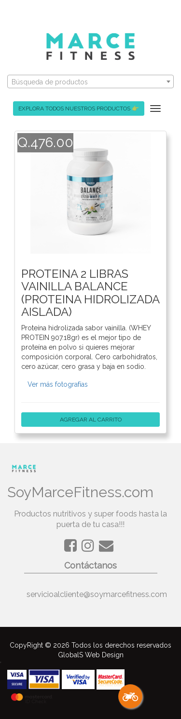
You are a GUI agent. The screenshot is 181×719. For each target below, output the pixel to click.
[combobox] (90, 81)
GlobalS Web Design (91, 655)
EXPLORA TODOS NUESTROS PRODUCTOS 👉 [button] (78, 108)
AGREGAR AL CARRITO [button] (90, 419)
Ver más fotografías (58, 384)
